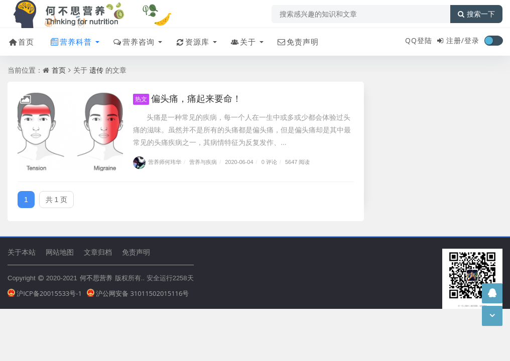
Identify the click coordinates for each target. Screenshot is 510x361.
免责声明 (297, 42)
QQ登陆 (418, 40)
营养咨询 (133, 42)
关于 (242, 42)
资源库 (192, 42)
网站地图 (60, 252)
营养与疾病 (203, 161)
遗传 (96, 70)
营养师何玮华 (157, 161)
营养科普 (70, 42)
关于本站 (22, 252)
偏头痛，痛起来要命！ (187, 98)
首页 (21, 42)
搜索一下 (476, 14)
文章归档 (98, 252)
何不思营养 (96, 277)
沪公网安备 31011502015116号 (138, 293)
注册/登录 (462, 40)
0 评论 (269, 161)
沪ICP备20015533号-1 (45, 293)
